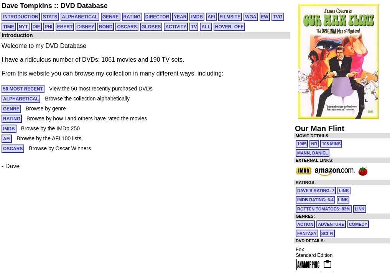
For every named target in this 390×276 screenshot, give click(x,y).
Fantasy (307, 233)
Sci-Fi (327, 233)
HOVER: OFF (229, 27)
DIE (36, 27)
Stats (50, 17)
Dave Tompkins (27, 6)
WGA (250, 17)
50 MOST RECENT (23, 89)
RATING (132, 17)
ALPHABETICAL (80, 17)
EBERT (65, 27)
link (344, 190)
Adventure (331, 224)
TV (194, 27)
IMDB (197, 17)
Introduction (20, 17)
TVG (278, 17)
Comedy (358, 224)
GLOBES (151, 27)
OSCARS (127, 27)
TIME (8, 27)
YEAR (180, 17)
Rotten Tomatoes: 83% (323, 209)
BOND (105, 27)
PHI (49, 27)
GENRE (110, 17)
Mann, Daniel (312, 153)
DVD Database (84, 6)
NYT (23, 27)
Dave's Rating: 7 (315, 190)
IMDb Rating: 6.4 (315, 199)
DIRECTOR (157, 17)
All (205, 27)
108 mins (331, 143)
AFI (211, 17)
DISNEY (85, 27)
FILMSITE (230, 17)
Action (305, 224)
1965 (301, 143)
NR (314, 143)
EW (264, 17)
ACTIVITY (175, 27)
